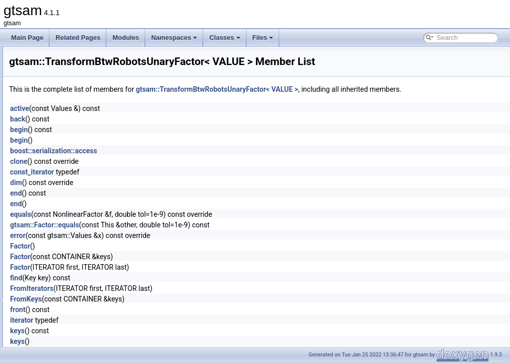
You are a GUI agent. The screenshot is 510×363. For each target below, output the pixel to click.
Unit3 (48, 312)
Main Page (27, 37)
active (145, 119)
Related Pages (77, 37)
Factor (146, 257)
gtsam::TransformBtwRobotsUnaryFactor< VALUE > (343, 89)
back (143, 130)
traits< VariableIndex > (71, 168)
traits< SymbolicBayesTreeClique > (88, 68)
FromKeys (152, 310)
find (142, 289)
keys (143, 342)
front (143, 321)
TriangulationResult (67, 290)
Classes (224, 37)
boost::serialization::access (179, 162)
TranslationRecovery (69, 246)
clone (144, 172)
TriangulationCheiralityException (84, 257)
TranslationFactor (64, 234)
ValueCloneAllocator (68, 345)
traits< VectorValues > (70, 190)
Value (48, 334)
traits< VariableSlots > (70, 179)
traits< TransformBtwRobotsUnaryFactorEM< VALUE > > (117, 135)
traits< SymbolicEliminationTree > (86, 90)
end (142, 204)
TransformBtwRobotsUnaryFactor (86, 201)
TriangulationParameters (74, 279)
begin (145, 141)
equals (146, 225)
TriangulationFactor (67, 268)
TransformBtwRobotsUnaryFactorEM (90, 212)
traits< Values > (62, 157)
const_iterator (158, 183)
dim (142, 194)
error (144, 247)
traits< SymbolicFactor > (73, 101)
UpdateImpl (56, 323)
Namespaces (174, 37)
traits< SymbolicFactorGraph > (82, 112)
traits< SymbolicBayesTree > (79, 57)
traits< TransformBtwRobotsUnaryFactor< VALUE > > (112, 124)
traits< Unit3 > (60, 146)
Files (263, 37)
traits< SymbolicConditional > (80, 79)
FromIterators (157, 299)
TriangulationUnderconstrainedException (95, 301)
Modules (125, 37)
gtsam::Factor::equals (170, 236)
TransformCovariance (70, 223)
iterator (147, 331)
